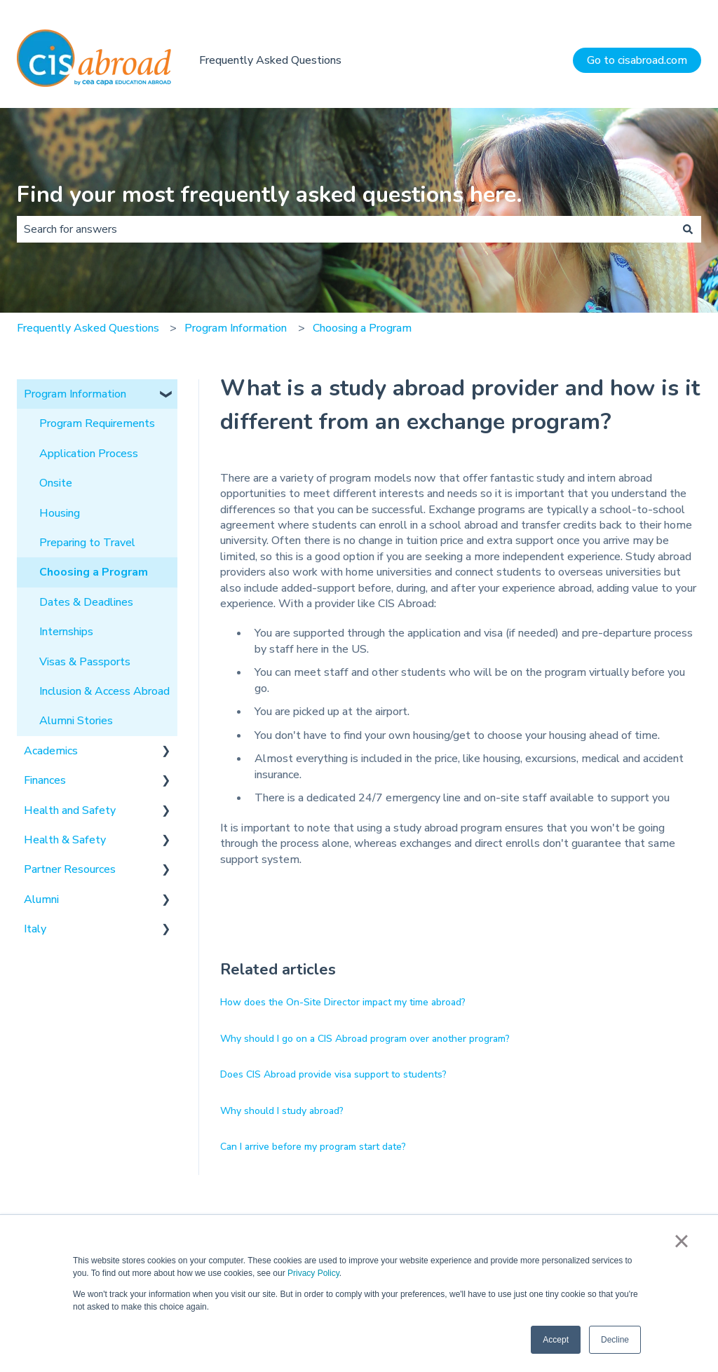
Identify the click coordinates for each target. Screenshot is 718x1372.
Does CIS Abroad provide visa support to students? (333, 1074)
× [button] (681, 1241)
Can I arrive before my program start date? (313, 1146)
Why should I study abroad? (282, 1111)
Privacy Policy (313, 1273)
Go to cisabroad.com (637, 60)
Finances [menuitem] (45, 780)
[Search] (688, 229)
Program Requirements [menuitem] (97, 423)
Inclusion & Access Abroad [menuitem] (104, 691)
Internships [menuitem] (66, 631)
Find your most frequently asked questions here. (269, 194)
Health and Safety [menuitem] (70, 810)
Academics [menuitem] (51, 751)
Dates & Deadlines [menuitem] (86, 602)
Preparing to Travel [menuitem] (87, 542)
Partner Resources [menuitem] (70, 869)
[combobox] (346, 229)
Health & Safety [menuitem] (65, 840)
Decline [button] (615, 1340)
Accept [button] (556, 1340)
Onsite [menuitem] (55, 483)
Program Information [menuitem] (75, 394)
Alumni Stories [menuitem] (76, 720)
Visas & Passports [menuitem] (84, 662)
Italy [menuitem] (35, 929)
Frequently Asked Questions (270, 60)
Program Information (235, 328)
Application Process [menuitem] (88, 453)
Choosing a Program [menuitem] (93, 572)
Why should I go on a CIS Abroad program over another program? (365, 1038)
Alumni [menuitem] (41, 899)
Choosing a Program (362, 328)
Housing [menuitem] (59, 513)
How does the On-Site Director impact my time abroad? (343, 1002)
